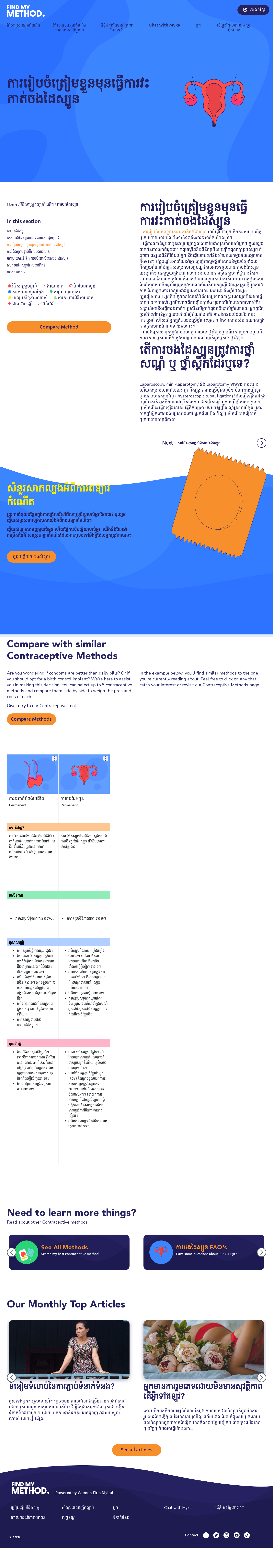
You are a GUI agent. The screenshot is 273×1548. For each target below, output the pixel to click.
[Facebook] (206, 1535)
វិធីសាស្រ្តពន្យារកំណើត (37, 204)
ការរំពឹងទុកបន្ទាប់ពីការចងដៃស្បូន (28, 251)
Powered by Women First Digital (84, 1492)
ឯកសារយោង (16, 272)
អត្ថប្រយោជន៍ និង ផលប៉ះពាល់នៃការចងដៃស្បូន (38, 258)
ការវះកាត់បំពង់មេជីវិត (26, 799)
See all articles (136, 1450)
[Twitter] (216, 1535)
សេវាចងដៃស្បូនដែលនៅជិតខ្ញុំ (26, 265)
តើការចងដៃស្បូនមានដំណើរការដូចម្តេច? (33, 237)
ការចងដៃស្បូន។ (27, 1025)
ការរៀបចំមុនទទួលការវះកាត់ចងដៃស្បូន (175, 232)
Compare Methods (31, 719)
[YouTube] (237, 1535)
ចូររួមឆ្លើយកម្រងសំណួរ (31, 556)
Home (12, 204)
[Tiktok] (247, 1535)
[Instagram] (226, 1535)
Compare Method (59, 327)
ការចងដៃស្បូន (16, 231)
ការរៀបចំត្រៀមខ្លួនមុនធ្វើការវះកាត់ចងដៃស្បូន (36, 244)
